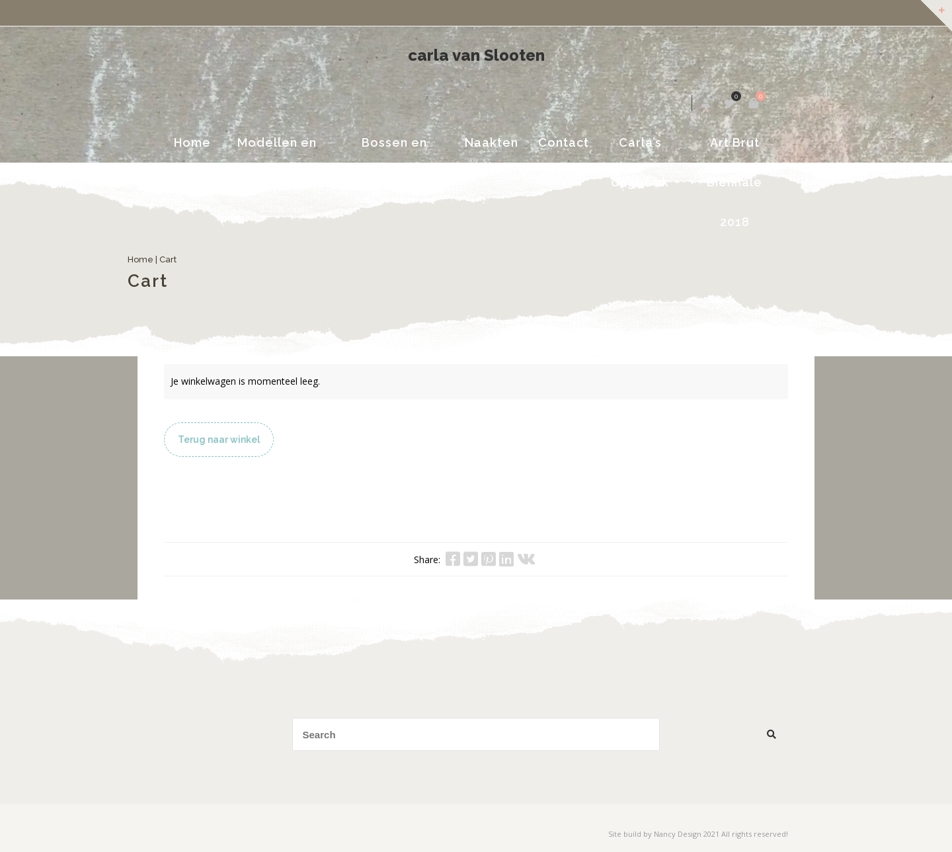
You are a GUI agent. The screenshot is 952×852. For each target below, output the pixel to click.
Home (184, 142)
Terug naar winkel (219, 439)
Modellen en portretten (271, 149)
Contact (564, 142)
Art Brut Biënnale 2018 (740, 149)
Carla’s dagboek (643, 149)
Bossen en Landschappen (393, 149)
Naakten (492, 142)
